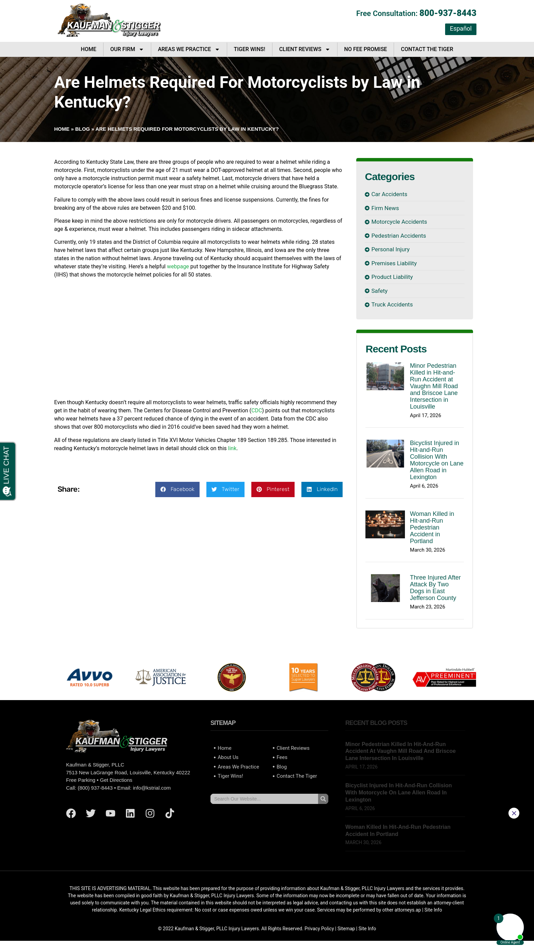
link (232, 448)
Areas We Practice (189, 49)
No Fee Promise (365, 49)
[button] (177, 489)
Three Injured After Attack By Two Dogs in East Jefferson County (435, 587)
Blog (82, 129)
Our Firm (127, 49)
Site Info (367, 928)
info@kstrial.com (152, 788)
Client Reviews (304, 49)
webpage (178, 266)
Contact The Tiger (427, 49)
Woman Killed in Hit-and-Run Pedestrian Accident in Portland (432, 527)
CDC (256, 410)
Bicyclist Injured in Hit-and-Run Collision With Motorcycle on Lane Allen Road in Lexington (437, 460)
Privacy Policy (319, 928)
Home (88, 49)
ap (418, 910)
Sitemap (346, 928)
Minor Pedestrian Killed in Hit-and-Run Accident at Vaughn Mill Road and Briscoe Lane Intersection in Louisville (434, 386)
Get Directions (116, 780)
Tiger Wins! (249, 49)
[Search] (323, 799)
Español (461, 28)
